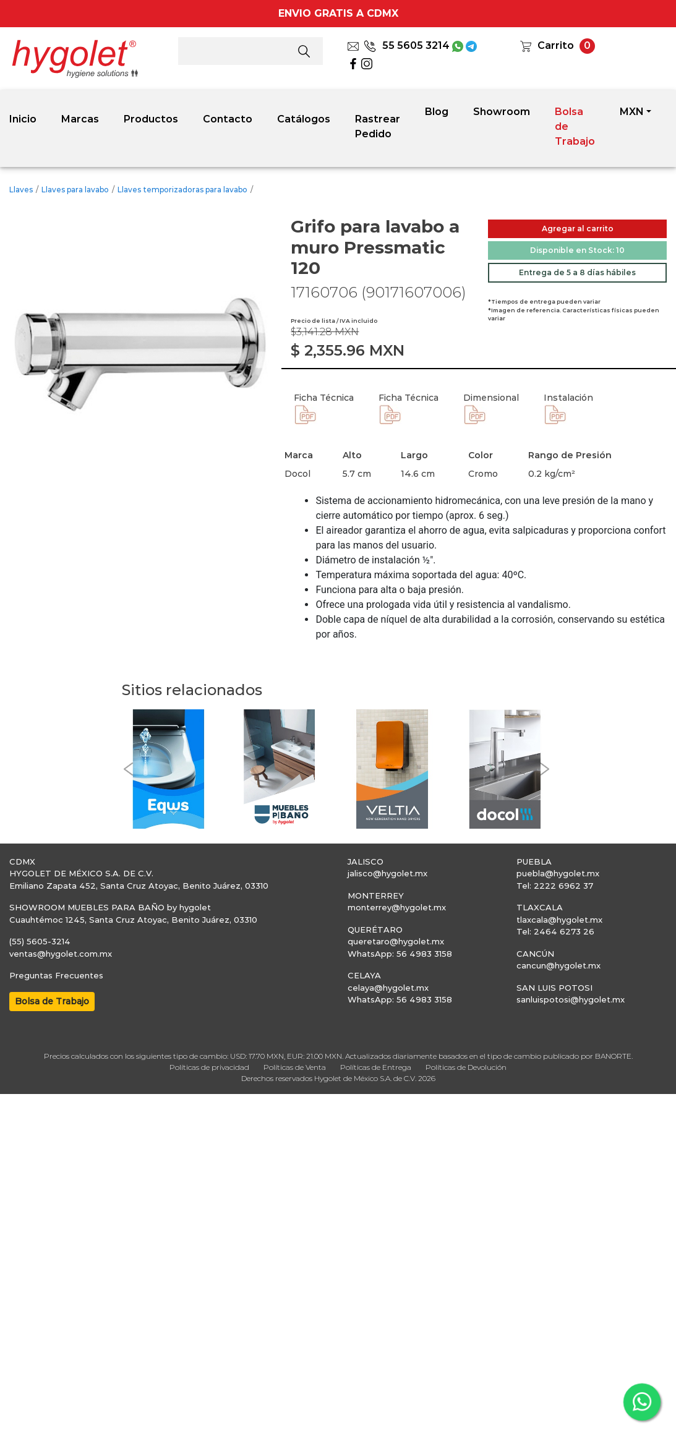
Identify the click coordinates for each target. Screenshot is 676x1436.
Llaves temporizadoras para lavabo (182, 189)
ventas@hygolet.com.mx (60, 954)
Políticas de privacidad (209, 1067)
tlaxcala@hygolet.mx (559, 920)
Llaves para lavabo (75, 189)
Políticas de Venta (294, 1067)
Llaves (21, 189)
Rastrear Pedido (377, 126)
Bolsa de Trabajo (575, 126)
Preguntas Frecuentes (56, 975)
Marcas (80, 119)
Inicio (22, 119)
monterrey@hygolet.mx (397, 907)
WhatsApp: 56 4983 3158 (400, 954)
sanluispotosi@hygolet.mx (570, 999)
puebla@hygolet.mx (557, 873)
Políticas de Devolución (466, 1067)
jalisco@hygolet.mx (387, 873)
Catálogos (303, 119)
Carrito (555, 45)
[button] (128, 769)
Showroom (501, 112)
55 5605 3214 (406, 45)
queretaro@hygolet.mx (396, 941)
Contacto (227, 119)
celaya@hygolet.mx (388, 988)
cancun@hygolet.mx (558, 965)
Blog (436, 112)
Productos (151, 119)
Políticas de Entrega (375, 1067)
